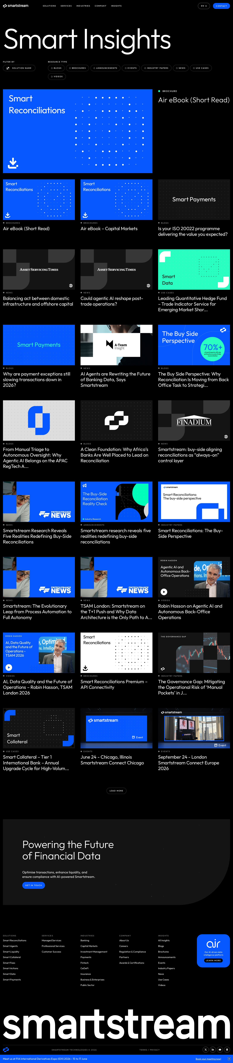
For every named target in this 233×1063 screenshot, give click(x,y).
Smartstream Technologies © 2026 (74, 1050)
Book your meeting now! (208, 1058)
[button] (229, 1059)
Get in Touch (33, 885)
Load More (116, 790)
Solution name (19, 68)
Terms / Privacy (150, 1050)
